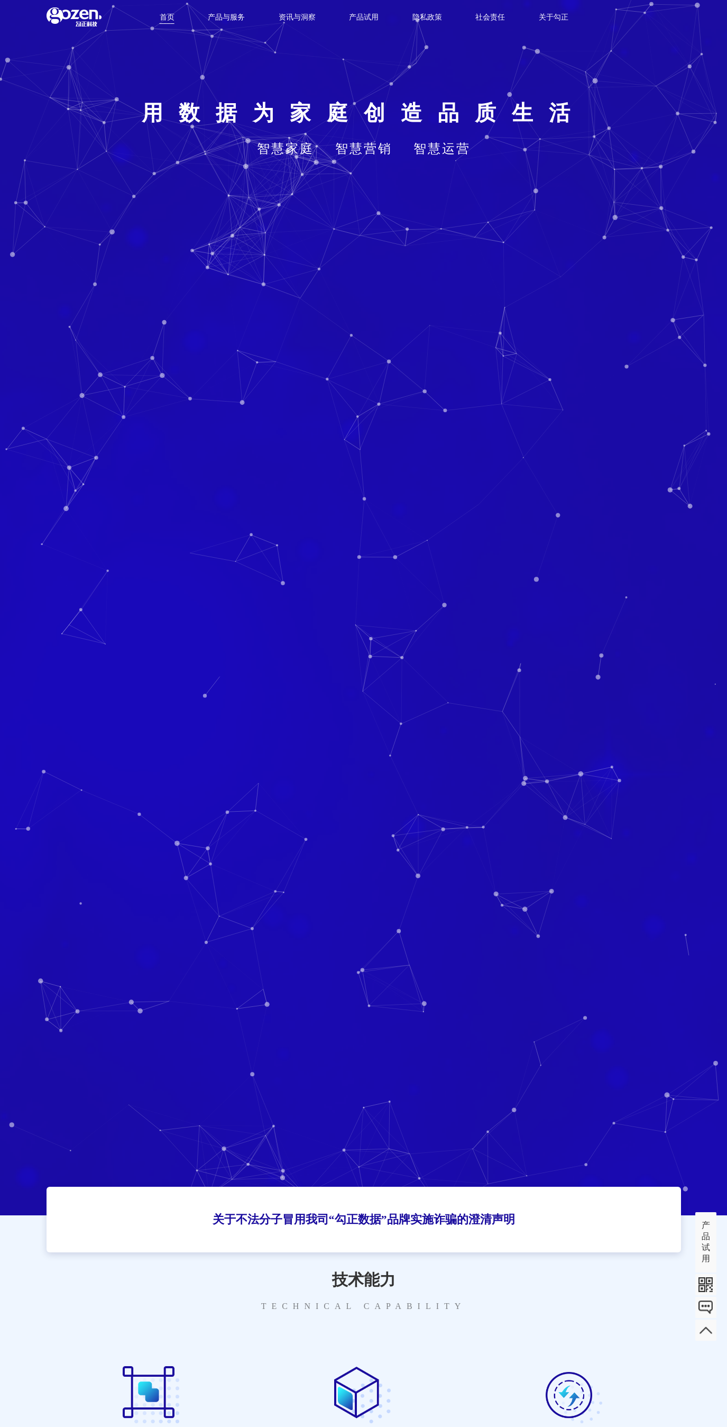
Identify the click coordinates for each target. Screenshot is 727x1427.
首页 (167, 17)
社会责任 (490, 17)
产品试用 (364, 17)
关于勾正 (553, 17)
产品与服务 (226, 17)
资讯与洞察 (297, 17)
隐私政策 (427, 17)
